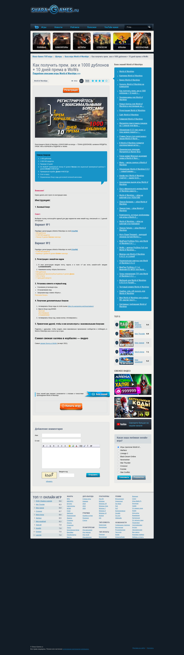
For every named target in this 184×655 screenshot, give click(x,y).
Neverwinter (125, 460)
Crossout (123, 466)
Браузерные (103, 527)
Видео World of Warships (129, 80)
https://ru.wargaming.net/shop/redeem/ (81, 306)
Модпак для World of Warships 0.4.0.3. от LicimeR (132, 255)
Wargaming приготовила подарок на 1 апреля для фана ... (133, 124)
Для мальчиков (87, 530)
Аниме (117, 534)
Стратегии (70, 525)
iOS (100, 518)
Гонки (68, 511)
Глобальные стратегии (122, 525)
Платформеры (71, 534)
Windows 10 (103, 513)
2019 (84, 506)
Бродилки (135, 503)
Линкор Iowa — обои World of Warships (131, 209)
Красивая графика (138, 534)
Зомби (134, 506)
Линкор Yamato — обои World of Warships (132, 229)
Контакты (150, 648)
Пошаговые (136, 522)
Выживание (136, 515)
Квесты (69, 537)
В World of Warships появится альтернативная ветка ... (131, 144)
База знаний (101, 394)
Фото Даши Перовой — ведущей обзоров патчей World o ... (133, 235)
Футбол (134, 527)
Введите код (63, 472)
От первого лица (137, 508)
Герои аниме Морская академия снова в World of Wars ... (133, 157)
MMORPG (70, 501)
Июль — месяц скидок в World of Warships (133, 163)
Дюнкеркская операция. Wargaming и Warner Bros (129, 150)
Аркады (69, 522)
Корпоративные (120, 511)
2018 (84, 503)
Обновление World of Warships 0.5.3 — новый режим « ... (134, 170)
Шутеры (69, 503)
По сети (117, 515)
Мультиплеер (119, 499)
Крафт (134, 510)
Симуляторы (71, 506)
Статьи (85, 520)
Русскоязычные (120, 530)
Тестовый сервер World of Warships (134, 287)
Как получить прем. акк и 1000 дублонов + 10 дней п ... (132, 92)
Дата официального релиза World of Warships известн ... (133, 190)
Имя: (36, 435)
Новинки (85, 501)
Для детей (86, 534)
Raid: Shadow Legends (138, 325)
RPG (68, 499)
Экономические (137, 530)
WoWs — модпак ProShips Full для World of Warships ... (133, 248)
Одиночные (119, 501)
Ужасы (69, 527)
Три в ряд (118, 532)
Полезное (86, 518)
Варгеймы (70, 532)
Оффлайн (118, 518)
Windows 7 (102, 508)
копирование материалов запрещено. (76, 649)
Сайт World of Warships (129, 115)
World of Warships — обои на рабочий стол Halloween (131, 222)
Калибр (38, 528)
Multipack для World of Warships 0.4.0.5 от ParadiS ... (132, 281)
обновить (49, 481)
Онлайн (117, 513)
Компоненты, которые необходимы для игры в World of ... (134, 216)
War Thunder (140, 334)
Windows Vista (103, 506)
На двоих (118, 503)
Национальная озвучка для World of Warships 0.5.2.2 (133, 261)
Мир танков (139, 343)
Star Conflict (125, 472)
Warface (123, 450)
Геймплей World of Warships (131, 119)
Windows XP (103, 503)
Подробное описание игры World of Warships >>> (56, 73)
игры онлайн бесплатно (54, 9)
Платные (102, 534)
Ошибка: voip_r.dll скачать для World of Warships (132, 292)
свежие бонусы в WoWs (48, 343)
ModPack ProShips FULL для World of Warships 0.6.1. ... (133, 242)
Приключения (71, 515)
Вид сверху (135, 532)
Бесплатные (103, 537)
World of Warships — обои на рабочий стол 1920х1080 (131, 196)
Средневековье (137, 525)
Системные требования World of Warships (133, 305)
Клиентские (102, 525)
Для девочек (87, 532)
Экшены (69, 518)
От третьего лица (137, 520)
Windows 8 (102, 511)
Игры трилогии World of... (130, 447)
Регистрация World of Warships (132, 110)
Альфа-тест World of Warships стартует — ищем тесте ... (131, 176)
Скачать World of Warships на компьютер (131, 85)
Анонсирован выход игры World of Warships (133, 183)
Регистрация (71, 89)
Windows (102, 501)
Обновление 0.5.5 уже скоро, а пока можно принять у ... (132, 131)
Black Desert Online (128, 457)
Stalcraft (39, 525)
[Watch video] (133, 384)
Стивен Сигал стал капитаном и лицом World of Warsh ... (132, 137)
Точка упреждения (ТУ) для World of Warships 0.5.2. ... (133, 275)
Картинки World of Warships (130, 75)
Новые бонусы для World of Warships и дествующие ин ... (131, 105)
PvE (116, 506)
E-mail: (37, 441)
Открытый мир (120, 537)
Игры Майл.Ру (136, 501)
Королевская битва (73, 530)
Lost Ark (38, 535)
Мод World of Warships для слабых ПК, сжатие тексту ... (133, 298)
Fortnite (123, 469)
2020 (84, 508)
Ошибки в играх (88, 515)
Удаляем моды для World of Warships (131, 98)
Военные (135, 496)
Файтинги (70, 513)
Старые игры (87, 499)
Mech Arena (139, 352)
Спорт (134, 498)
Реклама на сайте (138, 648)
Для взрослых (87, 537)
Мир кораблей (138, 361)
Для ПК (101, 499)
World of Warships (40, 81)
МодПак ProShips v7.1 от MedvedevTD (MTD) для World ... (132, 268)
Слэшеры (70, 520)
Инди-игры (135, 513)
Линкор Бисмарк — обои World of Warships (133, 203)
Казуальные (136, 518)
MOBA (69, 508)
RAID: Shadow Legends (44, 501)
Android (101, 515)
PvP (116, 508)
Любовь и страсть (138, 537)
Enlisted (38, 532)
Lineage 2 (124, 453)
